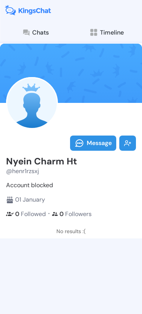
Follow (127, 143)
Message (93, 143)
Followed (26, 214)
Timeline (106, 32)
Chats (35, 32)
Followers (72, 214)
